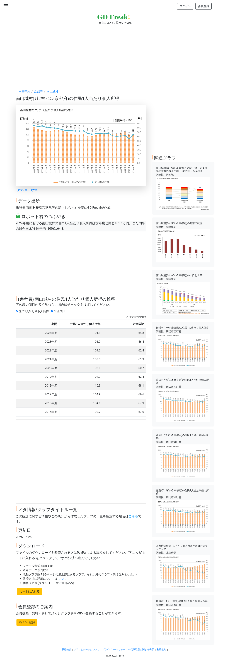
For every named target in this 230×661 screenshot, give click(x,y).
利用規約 (161, 649)
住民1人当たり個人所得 (33, 311)
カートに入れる (30, 591)
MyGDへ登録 (27, 622)
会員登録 (203, 6)
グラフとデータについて (86, 649)
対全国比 (59, 311)
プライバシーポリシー (113, 649)
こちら (133, 516)
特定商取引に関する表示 (141, 649)
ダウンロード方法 (27, 190)
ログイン (185, 6)
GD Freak (113, 17)
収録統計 (66, 649)
